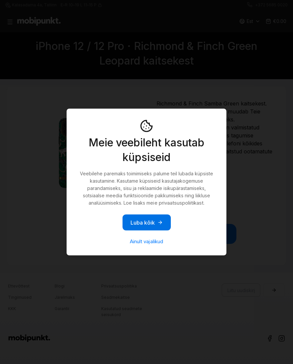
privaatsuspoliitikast (181, 203)
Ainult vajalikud (146, 241)
